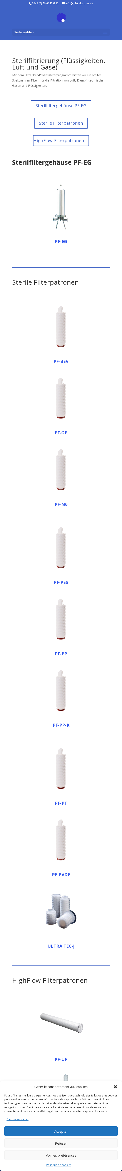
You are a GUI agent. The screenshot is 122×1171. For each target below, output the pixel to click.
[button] (115, 1087)
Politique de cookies (58, 1165)
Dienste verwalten (17, 1119)
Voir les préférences (61, 1155)
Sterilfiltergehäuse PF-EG (61, 106)
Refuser (61, 1143)
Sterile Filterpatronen (61, 123)
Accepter (61, 1131)
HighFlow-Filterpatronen (58, 140)
